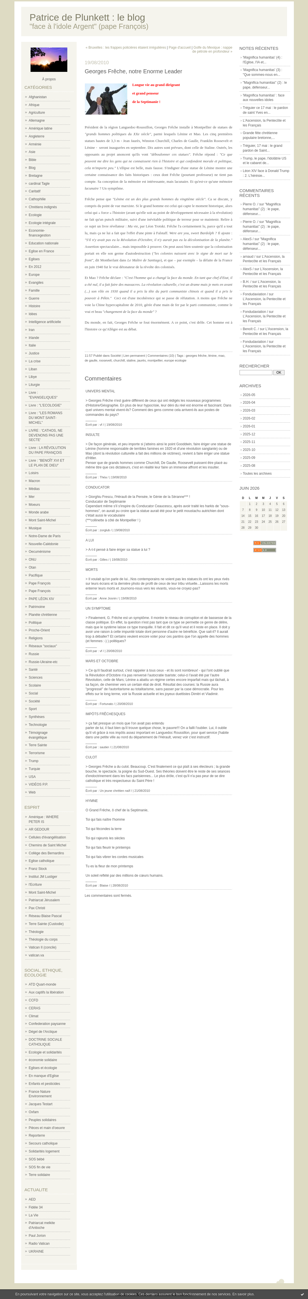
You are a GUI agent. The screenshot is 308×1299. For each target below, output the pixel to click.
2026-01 (249, 426)
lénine (212, 355)
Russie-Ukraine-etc (43, 662)
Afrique (34, 105)
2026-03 (249, 410)
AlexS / (248, 239)
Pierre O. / (251, 204)
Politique (35, 623)
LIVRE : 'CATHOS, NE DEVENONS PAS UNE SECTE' (46, 435)
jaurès (141, 360)
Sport (33, 709)
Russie (34, 654)
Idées (33, 314)
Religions (36, 638)
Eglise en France (41, 251)
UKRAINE (36, 1251)
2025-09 (249, 458)
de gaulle (91, 360)
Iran (32, 330)
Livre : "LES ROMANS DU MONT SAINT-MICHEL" (46, 418)
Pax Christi (37, 908)
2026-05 (249, 395)
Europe (34, 275)
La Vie (33, 1215)
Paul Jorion (37, 1236)
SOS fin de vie (40, 1167)
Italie (32, 345)
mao (221, 355)
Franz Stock (38, 869)
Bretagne (36, 176)
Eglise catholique (42, 861)
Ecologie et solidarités (45, 1052)
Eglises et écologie (43, 1068)
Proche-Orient (39, 630)
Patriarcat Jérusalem (44, 900)
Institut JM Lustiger (43, 877)
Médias (34, 489)
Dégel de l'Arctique (43, 1032)
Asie (32, 152)
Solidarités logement (44, 1151)
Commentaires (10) (161, 355)
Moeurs (34, 505)
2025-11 (249, 442)
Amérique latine (40, 128)
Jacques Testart (41, 1104)
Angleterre (36, 136)
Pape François (40, 583)
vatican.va (36, 955)
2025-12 (249, 434)
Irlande (34, 338)
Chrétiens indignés (43, 207)
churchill (119, 360)
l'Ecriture (35, 885)
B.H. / (247, 282)
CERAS (34, 1008)
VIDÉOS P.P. (38, 784)
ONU (32, 560)
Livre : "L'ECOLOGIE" (45, 405)
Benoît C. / (251, 329)
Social (33, 693)
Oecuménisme (40, 552)
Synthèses (37, 717)
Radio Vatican (39, 1244)
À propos (49, 79)
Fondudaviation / (255, 294)
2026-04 (249, 403)
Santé (33, 670)
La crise (35, 361)
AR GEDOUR (39, 829)
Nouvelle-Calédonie (44, 544)
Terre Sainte (38, 745)
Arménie (35, 144)
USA (32, 777)
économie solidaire (43, 1060)
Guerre (34, 298)
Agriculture (37, 113)
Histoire (34, 306)
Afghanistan (38, 97)
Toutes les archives (257, 474)
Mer (32, 497)
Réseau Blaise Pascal (45, 916)
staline (131, 360)
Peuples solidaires (42, 1120)
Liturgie (34, 385)
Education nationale (44, 243)
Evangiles (36, 283)
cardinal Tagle (39, 184)
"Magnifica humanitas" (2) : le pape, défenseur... (262, 209)
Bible (32, 160)
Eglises (34, 259)
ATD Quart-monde (42, 984)
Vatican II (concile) (43, 947)
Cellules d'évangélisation (47, 837)
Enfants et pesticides (44, 1084)
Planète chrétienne (43, 615)
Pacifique (36, 575)
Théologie (36, 932)
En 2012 (35, 267)
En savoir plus (243, 1294)
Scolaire (35, 685)
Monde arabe (39, 512)
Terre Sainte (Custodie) (46, 924)
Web (32, 792)
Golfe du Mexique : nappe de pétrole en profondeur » (212, 49)
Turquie (34, 769)
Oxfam (34, 1112)
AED (32, 1199)
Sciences (36, 677)
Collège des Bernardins (46, 853)
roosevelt (105, 360)
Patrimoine (37, 607)
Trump (33, 761)
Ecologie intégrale (42, 223)
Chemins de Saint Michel (47, 845)
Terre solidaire (39, 1175)
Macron (34, 481)
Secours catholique (43, 1143)
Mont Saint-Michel (42, 520)
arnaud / (249, 257)
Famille (34, 291)
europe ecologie (175, 360)
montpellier (155, 360)
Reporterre (37, 1135)
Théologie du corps (43, 939)
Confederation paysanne (47, 1024)
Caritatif (34, 191)
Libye (33, 377)
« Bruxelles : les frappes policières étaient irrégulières (126, 48)
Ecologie (35, 215)
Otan (32, 567)
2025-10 (249, 450)
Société (34, 701)
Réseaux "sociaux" (43, 646)
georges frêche (196, 355)
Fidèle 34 (36, 1207)
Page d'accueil (180, 48)
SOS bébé (36, 1159)
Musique (35, 528)
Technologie (38, 725)
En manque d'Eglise (44, 1076)
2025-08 (249, 466)
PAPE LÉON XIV (41, 599)
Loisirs (34, 473)
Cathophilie (37, 199)
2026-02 (249, 418)
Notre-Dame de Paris (45, 536)
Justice (34, 353)
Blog (32, 168)
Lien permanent (134, 355)
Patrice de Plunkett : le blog (87, 17)
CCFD (33, 1000)
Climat (33, 1016)
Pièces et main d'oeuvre (47, 1128)
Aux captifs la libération (46, 992)
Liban (33, 369)
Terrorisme (37, 753)
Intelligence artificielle (45, 322)
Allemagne (37, 120)
